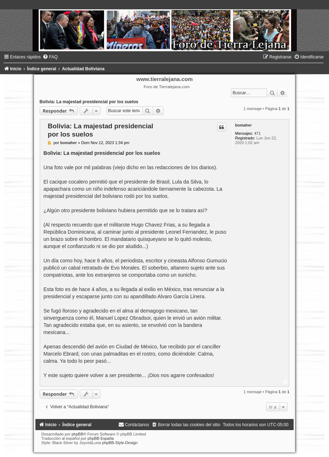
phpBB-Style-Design (120, 443)
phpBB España (101, 438)
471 (257, 133)
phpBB (77, 434)
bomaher (243, 125)
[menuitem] (50, 56)
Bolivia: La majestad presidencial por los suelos (89, 101)
